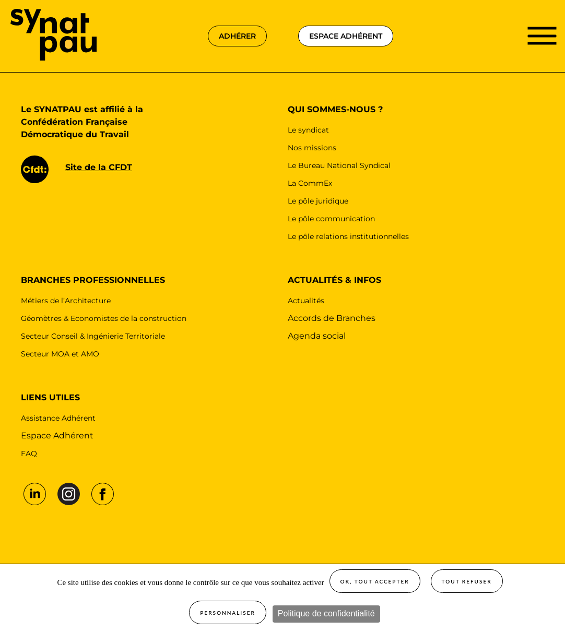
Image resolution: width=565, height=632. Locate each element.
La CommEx (310, 183)
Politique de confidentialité (326, 613)
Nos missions (312, 147)
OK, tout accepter (374, 581)
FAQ (29, 453)
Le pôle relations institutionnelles (348, 236)
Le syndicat (308, 130)
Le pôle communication (331, 218)
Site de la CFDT (98, 167)
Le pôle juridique (318, 201)
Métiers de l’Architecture (66, 300)
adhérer (237, 36)
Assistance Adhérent (58, 418)
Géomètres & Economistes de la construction (103, 318)
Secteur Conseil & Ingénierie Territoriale (93, 336)
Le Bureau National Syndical (339, 165)
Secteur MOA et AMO (60, 354)
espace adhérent (345, 36)
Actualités (306, 300)
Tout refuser (467, 581)
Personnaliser (227, 613)
